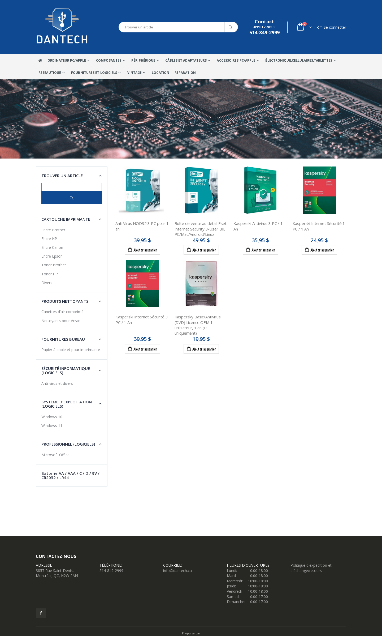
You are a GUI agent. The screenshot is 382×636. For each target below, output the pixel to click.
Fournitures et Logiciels (94, 72)
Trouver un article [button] (62, 175)
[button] (304, 27)
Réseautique (49, 72)
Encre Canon (52, 247)
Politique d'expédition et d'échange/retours (311, 568)
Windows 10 (51, 416)
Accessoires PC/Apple (236, 60)
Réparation (185, 72)
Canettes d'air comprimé (62, 311)
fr (316, 27)
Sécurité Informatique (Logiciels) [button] (65, 370)
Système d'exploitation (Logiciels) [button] (66, 404)
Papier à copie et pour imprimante (70, 349)
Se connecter (335, 27)
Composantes (108, 60)
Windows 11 (51, 425)
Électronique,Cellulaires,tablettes (298, 60)
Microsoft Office (55, 454)
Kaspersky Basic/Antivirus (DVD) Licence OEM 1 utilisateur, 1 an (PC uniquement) (198, 325)
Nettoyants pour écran (60, 320)
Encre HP (49, 238)
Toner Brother (53, 264)
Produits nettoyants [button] (64, 301)
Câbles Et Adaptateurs (186, 60)
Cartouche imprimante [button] (65, 219)
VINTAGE (134, 72)
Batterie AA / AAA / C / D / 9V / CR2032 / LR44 (70, 475)
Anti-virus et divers (57, 383)
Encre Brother (53, 229)
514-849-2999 (111, 570)
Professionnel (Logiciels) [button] (68, 444)
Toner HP (49, 273)
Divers (46, 282)
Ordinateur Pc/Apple (66, 60)
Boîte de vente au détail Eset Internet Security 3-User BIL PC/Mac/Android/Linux (201, 229)
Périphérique (143, 60)
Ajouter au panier (142, 249)
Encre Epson (52, 256)
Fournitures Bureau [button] (63, 339)
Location (160, 72)
